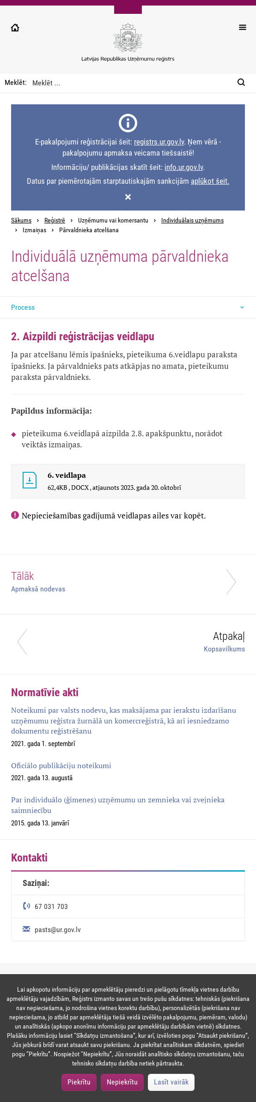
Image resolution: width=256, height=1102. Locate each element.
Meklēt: (16, 82)
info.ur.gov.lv (184, 167)
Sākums (21, 220)
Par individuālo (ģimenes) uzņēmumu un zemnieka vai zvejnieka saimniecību (118, 805)
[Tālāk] (128, 584)
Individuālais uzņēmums (192, 220)
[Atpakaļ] (128, 644)
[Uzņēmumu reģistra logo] (128, 47)
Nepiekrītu (122, 1082)
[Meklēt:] (244, 83)
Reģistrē (54, 220)
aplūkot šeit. (210, 181)
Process (23, 307)
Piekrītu (79, 1082)
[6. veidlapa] (29, 481)
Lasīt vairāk (171, 1082)
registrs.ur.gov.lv (159, 141)
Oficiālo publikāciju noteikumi (61, 765)
